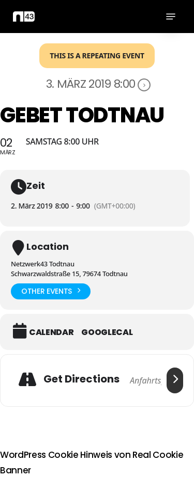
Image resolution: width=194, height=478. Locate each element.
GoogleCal (106, 332)
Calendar (51, 332)
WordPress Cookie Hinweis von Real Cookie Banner (91, 462)
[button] (170, 16)
